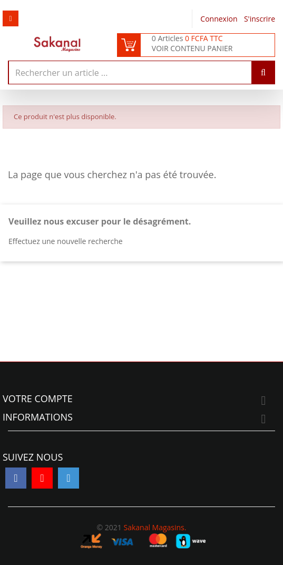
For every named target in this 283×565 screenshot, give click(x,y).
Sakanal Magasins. (154, 527)
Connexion (219, 19)
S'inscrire (259, 19)
